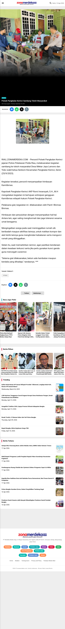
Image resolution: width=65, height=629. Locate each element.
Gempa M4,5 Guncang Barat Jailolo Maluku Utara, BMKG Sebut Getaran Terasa (26, 503)
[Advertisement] (32, 358)
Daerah (25, 605)
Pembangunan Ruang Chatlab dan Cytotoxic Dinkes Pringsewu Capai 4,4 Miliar (26, 525)
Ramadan (23, 613)
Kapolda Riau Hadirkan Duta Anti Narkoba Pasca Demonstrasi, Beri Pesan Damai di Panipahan (28, 537)
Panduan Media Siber (49, 618)
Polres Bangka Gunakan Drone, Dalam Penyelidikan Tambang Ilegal (23, 547)
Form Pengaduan (26, 608)
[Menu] (3, 3)
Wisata (44, 605)
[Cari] (50, 3)
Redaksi (17, 618)
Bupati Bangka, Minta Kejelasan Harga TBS (15, 486)
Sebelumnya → (37, 293)
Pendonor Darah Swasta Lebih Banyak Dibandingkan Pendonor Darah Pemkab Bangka (26, 559)
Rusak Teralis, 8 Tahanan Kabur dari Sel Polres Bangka (19, 475)
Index (58, 605)
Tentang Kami (25, 618)
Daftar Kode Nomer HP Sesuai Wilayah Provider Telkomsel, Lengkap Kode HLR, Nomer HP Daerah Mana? (26, 443)
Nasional (16, 605)
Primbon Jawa (34, 605)
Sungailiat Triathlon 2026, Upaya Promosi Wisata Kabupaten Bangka (23, 464)
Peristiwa (7, 605)
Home (11, 618)
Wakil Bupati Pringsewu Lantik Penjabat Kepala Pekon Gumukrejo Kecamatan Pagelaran (26, 515)
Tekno (51, 605)
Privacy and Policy (36, 618)
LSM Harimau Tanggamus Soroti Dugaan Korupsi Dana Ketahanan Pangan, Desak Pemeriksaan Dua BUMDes (27, 454)
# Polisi (5, 275)
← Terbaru (25, 293)
